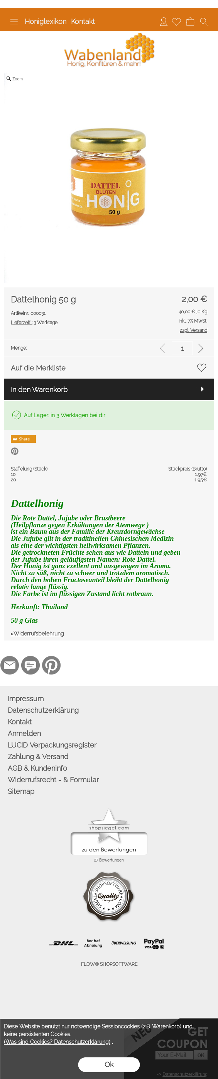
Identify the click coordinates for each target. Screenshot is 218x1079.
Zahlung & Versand (38, 757)
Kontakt (83, 21)
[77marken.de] (30, 665)
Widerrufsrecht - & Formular (53, 780)
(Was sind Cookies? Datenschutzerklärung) (57, 1042)
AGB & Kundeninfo (37, 768)
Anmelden (164, 21)
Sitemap (21, 791)
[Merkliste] (176, 22)
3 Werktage (34, 322)
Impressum (26, 699)
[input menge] (182, 348)
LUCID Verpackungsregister (52, 745)
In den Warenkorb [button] (39, 390)
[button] (14, 22)
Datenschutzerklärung (43, 710)
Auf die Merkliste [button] (38, 368)
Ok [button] (109, 1064)
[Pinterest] (51, 665)
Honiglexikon (45, 21)
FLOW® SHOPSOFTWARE (109, 964)
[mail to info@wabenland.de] (9, 665)
